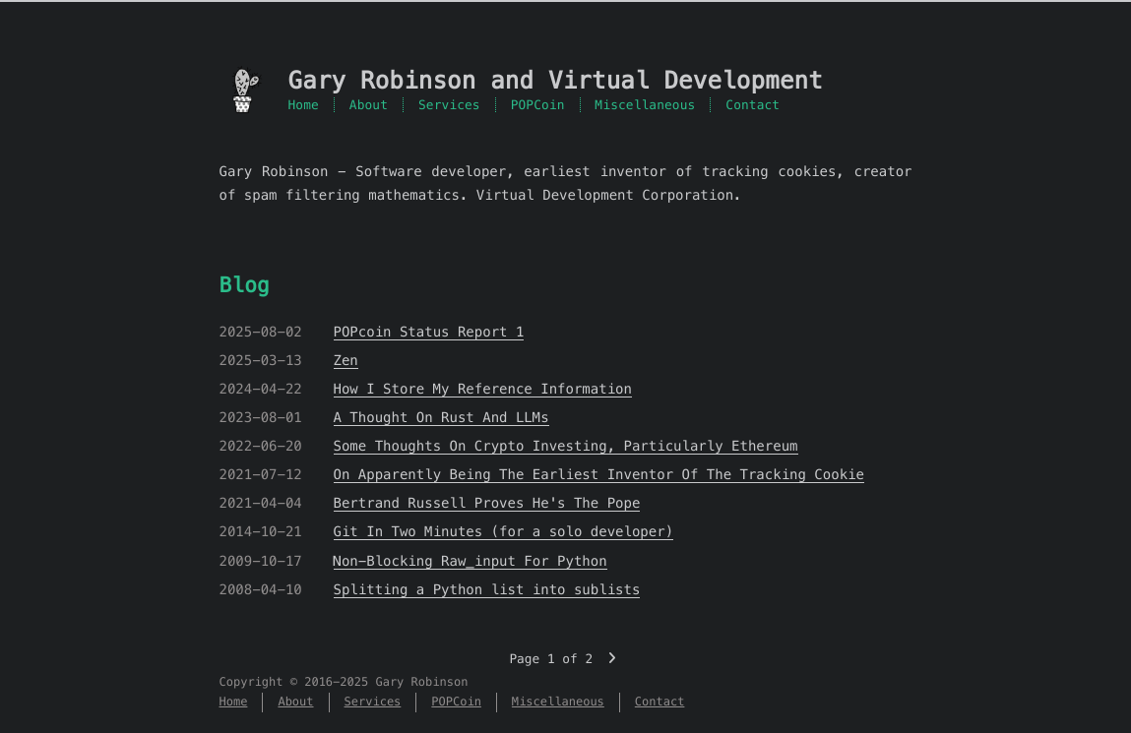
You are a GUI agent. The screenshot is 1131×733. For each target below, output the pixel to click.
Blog (245, 285)
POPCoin (538, 104)
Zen (346, 360)
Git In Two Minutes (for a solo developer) (504, 531)
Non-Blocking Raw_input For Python (470, 561)
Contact (752, 104)
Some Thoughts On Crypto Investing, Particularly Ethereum (566, 446)
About (368, 104)
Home (303, 104)
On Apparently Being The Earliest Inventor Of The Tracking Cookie (599, 474)
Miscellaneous (646, 104)
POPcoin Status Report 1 (429, 331)
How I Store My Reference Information (483, 388)
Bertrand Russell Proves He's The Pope (487, 503)
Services (449, 104)
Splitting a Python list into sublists (487, 589)
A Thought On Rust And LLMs (441, 417)
